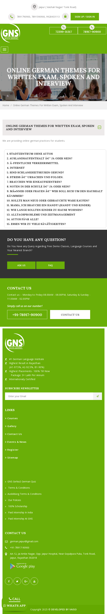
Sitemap (11, 457)
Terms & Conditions (17, 487)
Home (6, 105)
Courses (11, 418)
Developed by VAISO (64, 609)
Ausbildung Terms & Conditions (23, 493)
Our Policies (13, 500)
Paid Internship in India (19, 512)
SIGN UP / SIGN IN (85, 16)
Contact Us (13, 434)
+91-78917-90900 (27, 314)
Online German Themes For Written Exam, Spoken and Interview (48, 105)
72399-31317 (63, 30)
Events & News (16, 441)
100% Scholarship (16, 506)
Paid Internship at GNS (19, 518)
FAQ (50, 265)
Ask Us (21, 265)
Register (11, 449)
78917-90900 (92, 30)
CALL (14, 599)
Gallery (11, 426)
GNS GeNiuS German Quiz (20, 481)
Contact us (70, 314)
